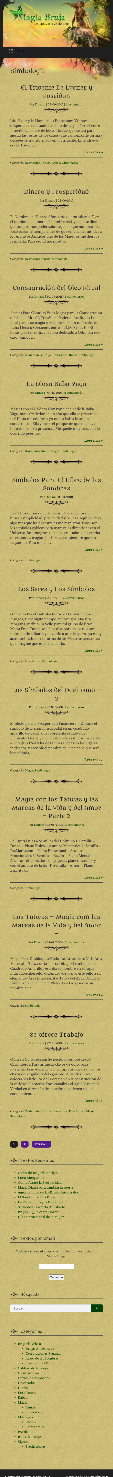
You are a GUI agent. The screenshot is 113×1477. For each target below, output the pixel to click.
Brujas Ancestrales (37, 451)
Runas (73, 355)
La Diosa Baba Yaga (56, 384)
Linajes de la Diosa (40, 1363)
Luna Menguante (31, 1178)
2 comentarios (74, 296)
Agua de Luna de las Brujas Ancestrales (48, 1192)
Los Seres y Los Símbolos (56, 589)
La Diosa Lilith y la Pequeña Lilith (44, 1202)
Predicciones (35, 1446)
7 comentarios (74, 707)
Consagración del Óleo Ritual (56, 288)
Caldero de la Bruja (38, 355)
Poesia (23, 1432)
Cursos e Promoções (34, 1378)
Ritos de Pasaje (29, 1437)
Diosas (45, 163)
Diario (23, 1388)
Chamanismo (28, 1373)
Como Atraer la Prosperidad (40, 1182)
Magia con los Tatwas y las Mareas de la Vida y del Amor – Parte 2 (56, 808)
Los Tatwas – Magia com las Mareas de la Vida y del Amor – (56, 925)
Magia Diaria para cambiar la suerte (45, 1187)
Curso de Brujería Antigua (38, 1173)
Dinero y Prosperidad (56, 191)
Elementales (35, 1427)
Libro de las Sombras (42, 1358)
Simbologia (70, 163)
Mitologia (25, 1417)
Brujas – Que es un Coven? (39, 1212)
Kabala (56, 163)
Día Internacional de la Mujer (41, 1217)
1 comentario (74, 104)
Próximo (41, 1144)
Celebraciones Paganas (43, 1353)
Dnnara (40, 104)
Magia (55, 451)
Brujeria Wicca (29, 1344)
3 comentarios (75, 825)
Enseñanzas (33, 661)
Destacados (32, 163)
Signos (23, 1442)
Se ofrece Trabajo (56, 1034)
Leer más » (93, 152)
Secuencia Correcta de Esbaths (41, 1207)
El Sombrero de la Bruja (36, 1197)
